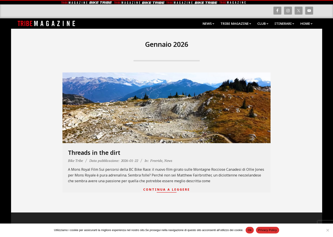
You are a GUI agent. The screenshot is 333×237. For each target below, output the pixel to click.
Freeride (156, 160)
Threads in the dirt (94, 153)
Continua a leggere (166, 189)
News (168, 160)
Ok (250, 230)
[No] (327, 230)
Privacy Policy (267, 230)
